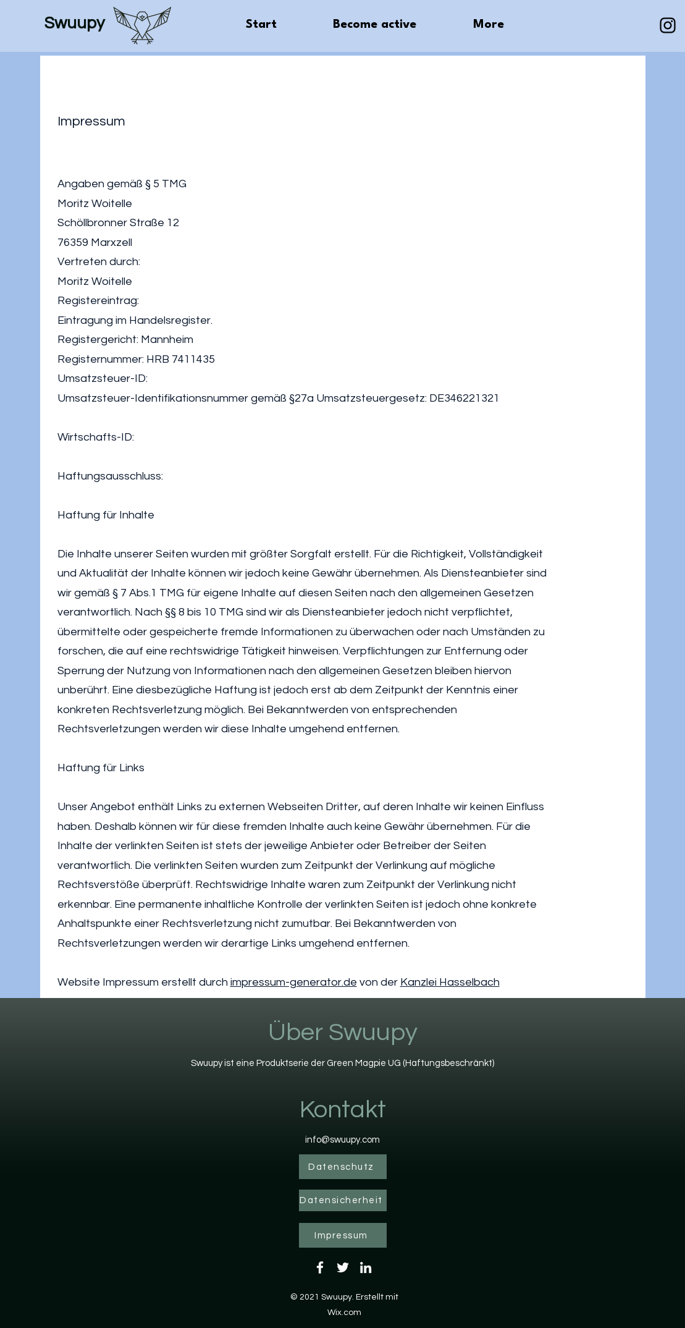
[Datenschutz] (343, 1166)
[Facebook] (320, 1267)
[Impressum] (343, 1235)
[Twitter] (343, 1267)
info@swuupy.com (342, 1139)
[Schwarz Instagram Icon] (667, 25)
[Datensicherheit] (343, 1200)
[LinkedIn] (366, 1267)
